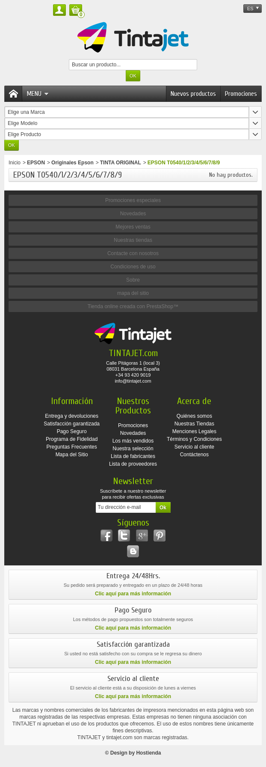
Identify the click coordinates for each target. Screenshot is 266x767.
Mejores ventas (132, 227)
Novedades (133, 214)
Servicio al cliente (194, 447)
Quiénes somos (194, 416)
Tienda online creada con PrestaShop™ (133, 306)
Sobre (133, 280)
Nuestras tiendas (133, 240)
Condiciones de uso (132, 267)
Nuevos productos (193, 94)
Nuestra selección (132, 449)
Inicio (15, 163)
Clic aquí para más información (133, 594)
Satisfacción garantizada (72, 424)
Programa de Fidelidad (72, 439)
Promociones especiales (133, 200)
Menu (38, 94)
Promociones (241, 94)
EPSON (36, 163)
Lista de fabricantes (133, 456)
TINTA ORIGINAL (120, 163)
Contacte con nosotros (133, 253)
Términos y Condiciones (194, 439)
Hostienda (148, 753)
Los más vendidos (133, 441)
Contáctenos (194, 455)
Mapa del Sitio (72, 455)
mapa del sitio (133, 293)
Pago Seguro (72, 431)
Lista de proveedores (133, 464)
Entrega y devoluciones (71, 416)
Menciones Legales (194, 431)
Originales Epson (72, 163)
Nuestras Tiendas (194, 424)
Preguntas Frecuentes (72, 447)
